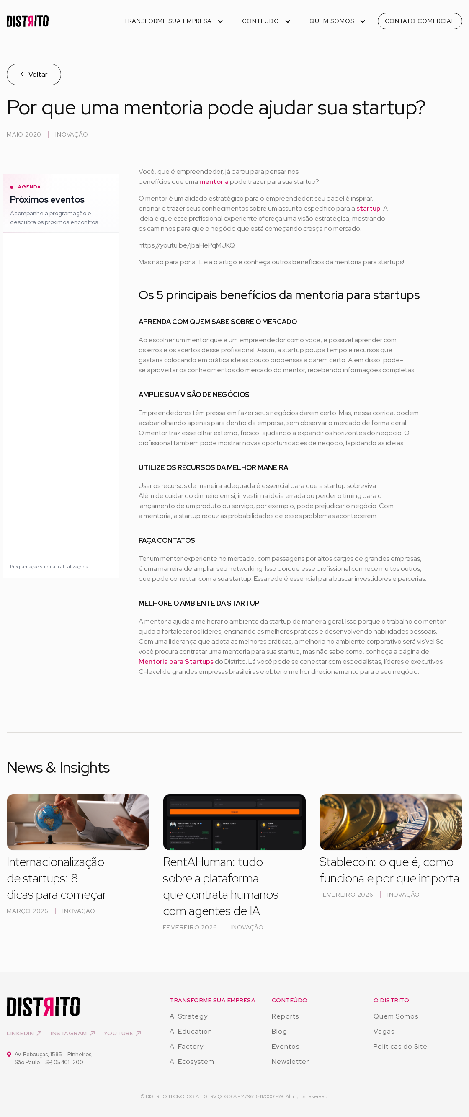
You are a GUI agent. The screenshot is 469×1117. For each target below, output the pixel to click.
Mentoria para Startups (176, 661)
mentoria (214, 181)
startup (368, 208)
